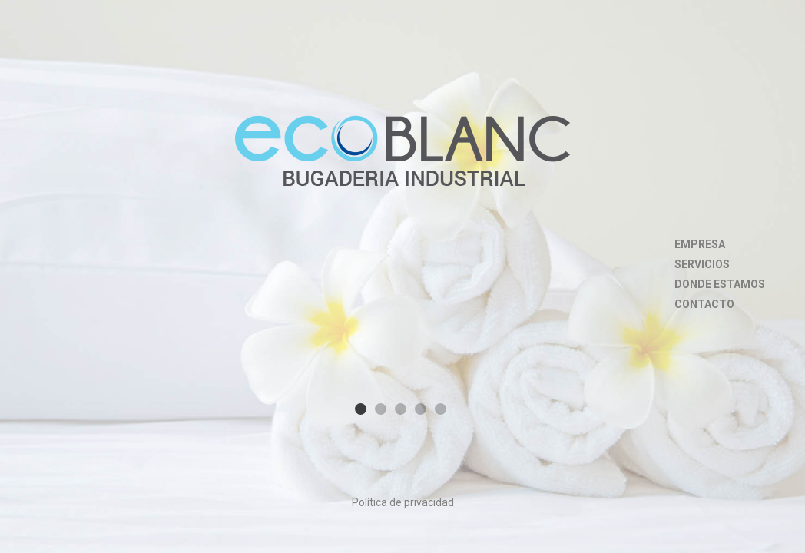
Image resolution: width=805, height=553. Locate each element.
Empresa (699, 244)
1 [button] (360, 409)
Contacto (704, 304)
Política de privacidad (403, 502)
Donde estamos (719, 284)
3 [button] (400, 409)
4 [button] (420, 409)
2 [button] (380, 409)
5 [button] (440, 409)
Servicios (702, 264)
